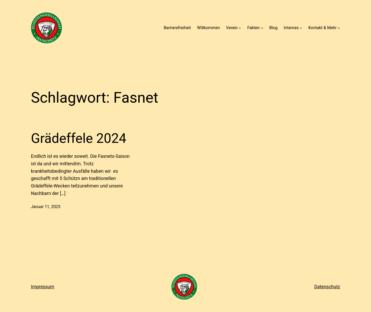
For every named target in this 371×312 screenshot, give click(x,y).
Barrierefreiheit (177, 27)
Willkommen (208, 27)
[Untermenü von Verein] (240, 28)
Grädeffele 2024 (78, 138)
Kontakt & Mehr (322, 27)
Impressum (42, 286)
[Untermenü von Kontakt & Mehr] (339, 28)
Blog (273, 27)
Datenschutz (327, 286)
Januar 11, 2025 (45, 206)
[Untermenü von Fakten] (262, 28)
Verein (232, 27)
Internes (291, 27)
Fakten (253, 27)
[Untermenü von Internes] (301, 28)
